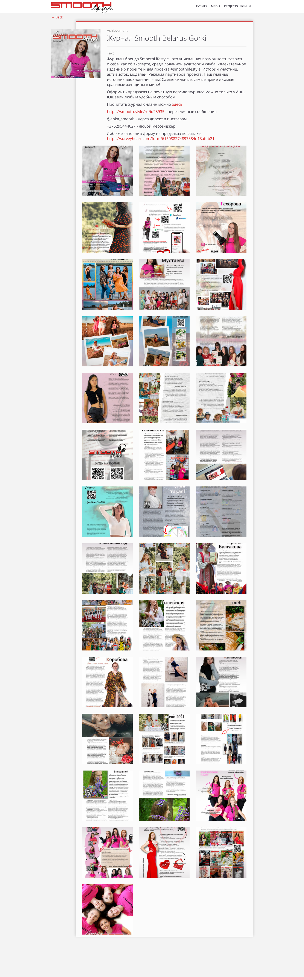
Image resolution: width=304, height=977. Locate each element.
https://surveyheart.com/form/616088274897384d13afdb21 (160, 138)
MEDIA (215, 6)
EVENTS (201, 6)
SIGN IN (245, 6)
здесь (177, 104)
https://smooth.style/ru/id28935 (135, 111)
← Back (57, 17)
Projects (231, 6)
